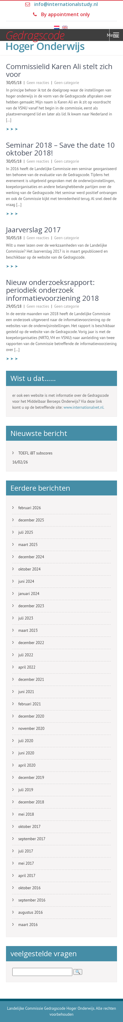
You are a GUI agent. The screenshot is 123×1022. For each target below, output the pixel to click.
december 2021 (31, 679)
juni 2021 (26, 691)
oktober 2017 (29, 826)
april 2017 (26, 875)
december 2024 (31, 556)
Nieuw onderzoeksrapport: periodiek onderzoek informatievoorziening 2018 (52, 290)
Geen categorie (66, 82)
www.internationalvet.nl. (84, 407)
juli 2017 (25, 851)
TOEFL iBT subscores (35, 453)
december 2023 (31, 605)
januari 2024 (28, 593)
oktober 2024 (29, 569)
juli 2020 (25, 740)
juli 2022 (25, 655)
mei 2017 (26, 863)
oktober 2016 (29, 887)
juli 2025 (25, 532)
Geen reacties (38, 82)
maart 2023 (28, 630)
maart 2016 (28, 924)
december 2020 (31, 716)
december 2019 (31, 777)
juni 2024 (26, 581)
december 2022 (31, 642)
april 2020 (26, 765)
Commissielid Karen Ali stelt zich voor (59, 70)
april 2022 (26, 667)
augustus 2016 (30, 912)
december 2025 (31, 520)
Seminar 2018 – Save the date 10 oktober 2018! (60, 149)
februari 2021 (29, 704)
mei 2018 (26, 814)
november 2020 (31, 728)
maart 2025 (28, 544)
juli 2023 (25, 618)
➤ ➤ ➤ (12, 129)
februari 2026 (29, 507)
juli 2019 (25, 789)
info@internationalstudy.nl (66, 4)
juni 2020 (26, 753)
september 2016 (31, 900)
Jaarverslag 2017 (33, 229)
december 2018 (31, 802)
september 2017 (31, 838)
